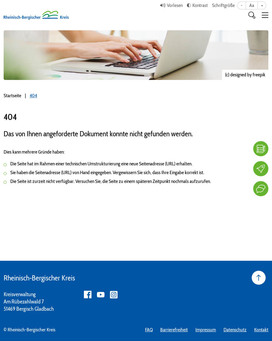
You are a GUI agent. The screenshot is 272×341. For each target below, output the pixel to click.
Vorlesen (175, 5)
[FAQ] (261, 149)
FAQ (149, 330)
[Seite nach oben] (258, 277)
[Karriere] (261, 169)
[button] (265, 15)
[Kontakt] (261, 188)
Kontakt (261, 330)
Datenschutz (235, 330)
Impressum (205, 330)
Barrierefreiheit (174, 330)
